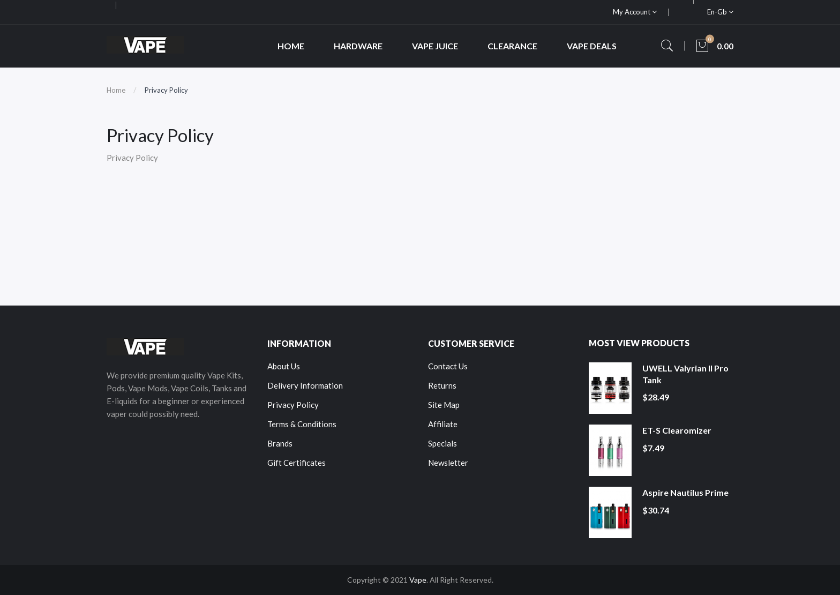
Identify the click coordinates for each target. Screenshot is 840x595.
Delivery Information (305, 385)
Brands (279, 443)
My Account (635, 12)
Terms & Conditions (301, 424)
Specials (442, 443)
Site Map (444, 405)
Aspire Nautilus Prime (685, 492)
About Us (283, 366)
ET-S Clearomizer (676, 430)
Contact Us (448, 366)
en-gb (720, 12)
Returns (442, 385)
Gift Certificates (296, 462)
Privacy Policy (166, 90)
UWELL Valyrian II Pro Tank (685, 374)
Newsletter (448, 462)
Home (116, 90)
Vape (417, 579)
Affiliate (443, 424)
